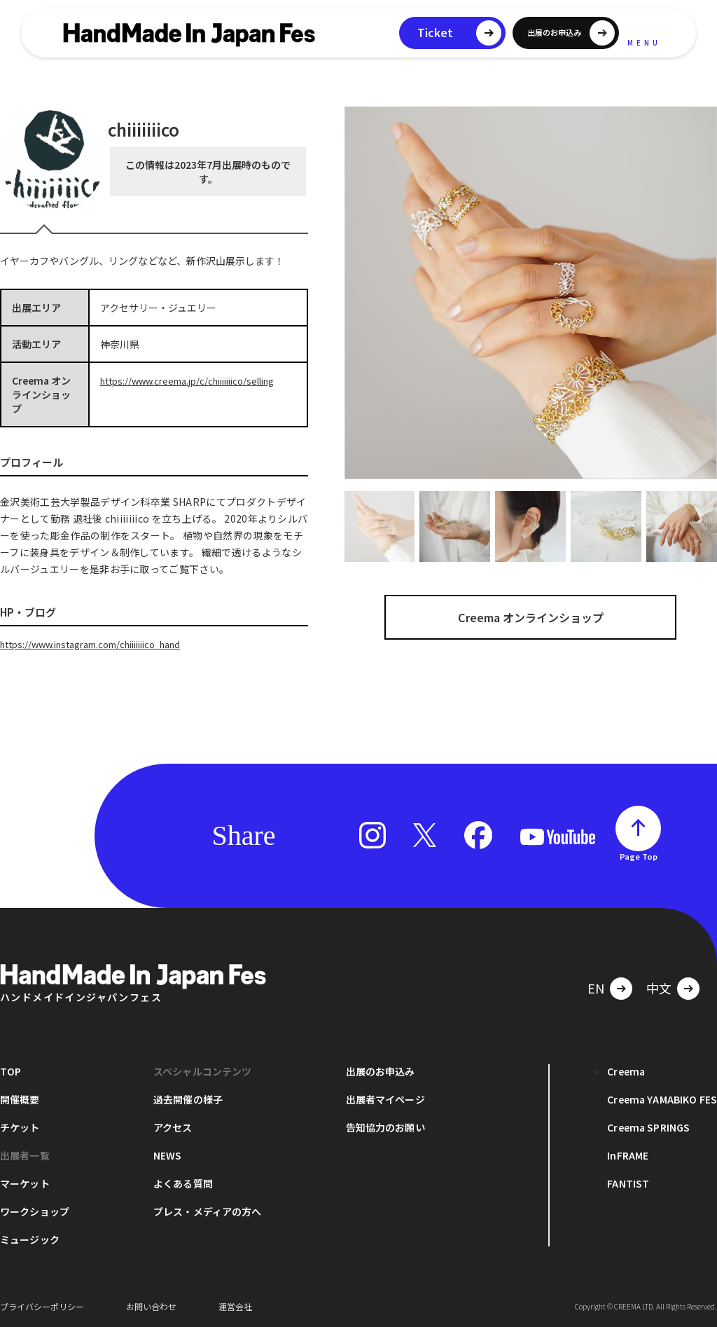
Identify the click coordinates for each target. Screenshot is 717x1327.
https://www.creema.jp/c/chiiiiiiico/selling (197, 380)
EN (595, 987)
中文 (658, 987)
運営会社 (235, 1306)
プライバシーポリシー (42, 1306)
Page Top (638, 855)
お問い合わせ (151, 1306)
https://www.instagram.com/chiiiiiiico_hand (103, 644)
